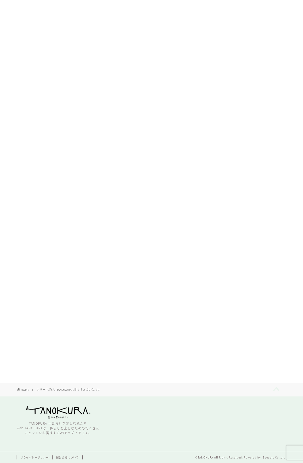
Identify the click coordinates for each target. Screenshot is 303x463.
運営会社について (67, 457)
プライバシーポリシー (34, 457)
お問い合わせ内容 (54, 298)
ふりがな (47, 239)
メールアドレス (52, 278)
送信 (150, 339)
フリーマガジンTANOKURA (108, 103)
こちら (252, 103)
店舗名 (43, 258)
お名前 (45, 219)
